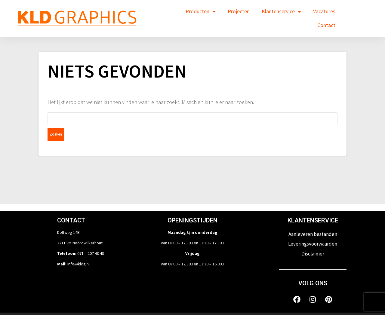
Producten (201, 11)
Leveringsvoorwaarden (312, 231)
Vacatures (324, 11)
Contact (326, 25)
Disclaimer (312, 241)
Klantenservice (281, 11)
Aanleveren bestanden (312, 221)
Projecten (239, 11)
